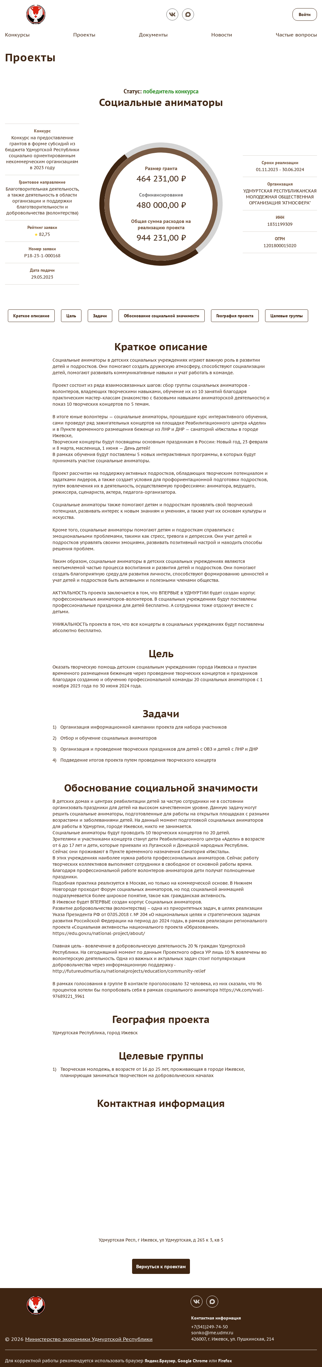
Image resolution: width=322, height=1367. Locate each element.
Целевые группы (286, 315)
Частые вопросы (296, 34)
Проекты (84, 34)
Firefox (225, 1356)
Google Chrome (193, 1356)
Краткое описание (31, 315)
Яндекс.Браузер (160, 1356)
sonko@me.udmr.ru (212, 1328)
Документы (153, 34)
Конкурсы (17, 34)
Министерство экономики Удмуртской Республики (89, 1334)
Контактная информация (216, 1313)
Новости (221, 34)
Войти (305, 14)
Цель (71, 315)
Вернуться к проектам (161, 1262)
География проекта (234, 315)
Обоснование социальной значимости (161, 315)
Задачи (100, 315)
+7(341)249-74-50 (209, 1322)
